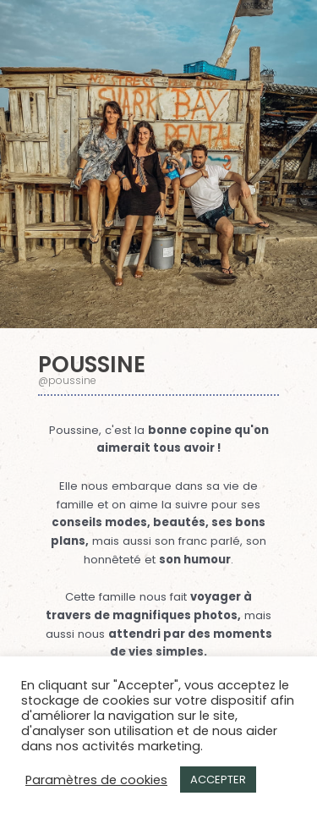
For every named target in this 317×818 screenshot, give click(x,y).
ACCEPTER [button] (218, 779)
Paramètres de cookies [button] (96, 780)
